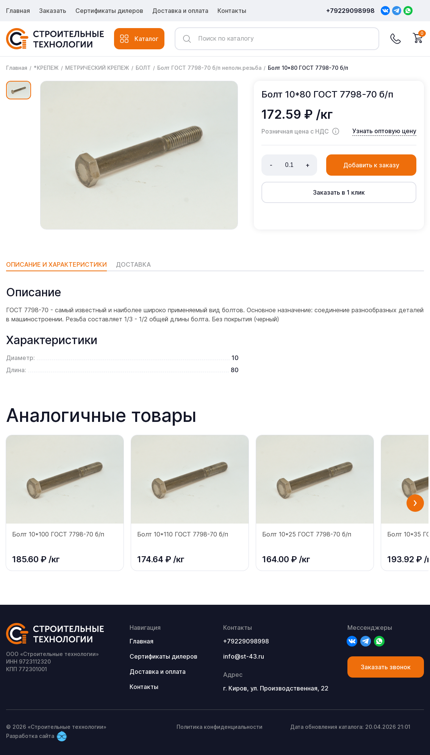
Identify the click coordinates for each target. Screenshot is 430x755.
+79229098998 (350, 10)
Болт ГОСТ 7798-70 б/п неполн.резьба (209, 67)
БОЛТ (143, 67)
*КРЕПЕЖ (46, 67)
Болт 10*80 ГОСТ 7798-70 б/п (308, 67)
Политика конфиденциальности (220, 727)
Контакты (231, 10)
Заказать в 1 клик (339, 192)
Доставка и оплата (180, 10)
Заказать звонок (386, 667)
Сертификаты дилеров (109, 10)
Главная (18, 10)
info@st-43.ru (243, 656)
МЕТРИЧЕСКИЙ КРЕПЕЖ (97, 67)
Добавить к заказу (371, 165)
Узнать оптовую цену (384, 131)
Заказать (52, 10)
